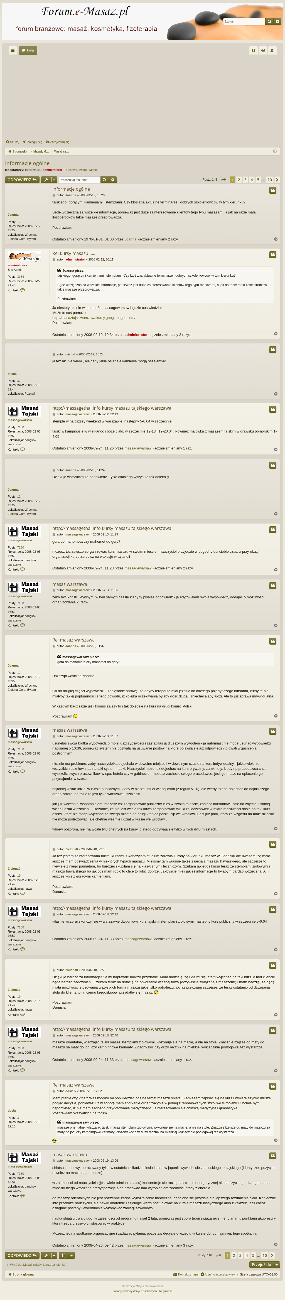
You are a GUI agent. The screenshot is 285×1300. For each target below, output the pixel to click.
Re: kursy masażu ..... (73, 253)
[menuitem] (253, 50)
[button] (223, 179)
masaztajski (33, 169)
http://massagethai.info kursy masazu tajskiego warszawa (111, 408)
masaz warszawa (69, 584)
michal (13, 373)
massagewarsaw (20, 420)
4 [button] (252, 179)
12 (19, 221)
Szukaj (14, 142)
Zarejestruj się (59, 142)
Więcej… (14, 51)
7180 (20, 427)
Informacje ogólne (27, 163)
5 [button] (258, 179)
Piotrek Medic (88, 169)
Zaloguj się (34, 142)
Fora (30, 50)
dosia (12, 1110)
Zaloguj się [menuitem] (264, 51)
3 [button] (245, 179)
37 (19, 380)
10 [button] (269, 179)
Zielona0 (14, 868)
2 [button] (239, 179)
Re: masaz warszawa (73, 640)
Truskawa (70, 169)
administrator (52, 169)
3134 (20, 276)
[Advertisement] (142, 96)
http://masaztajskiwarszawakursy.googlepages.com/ (93, 318)
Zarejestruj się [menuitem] (274, 51)
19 (19, 875)
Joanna (13, 214)
